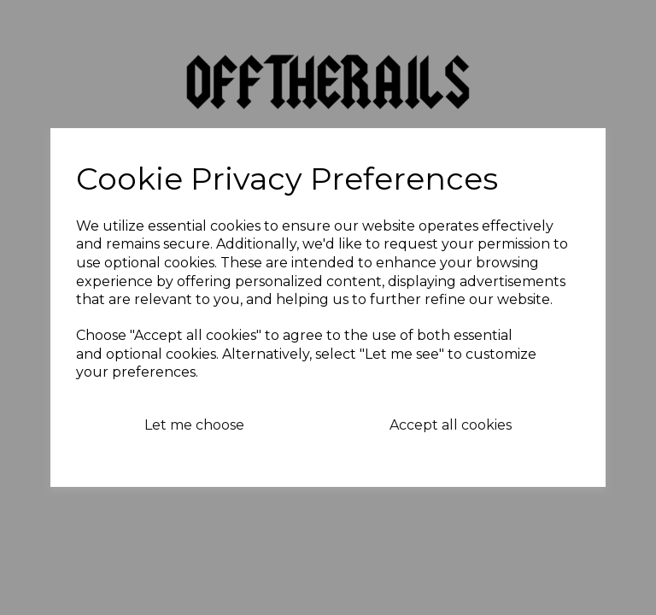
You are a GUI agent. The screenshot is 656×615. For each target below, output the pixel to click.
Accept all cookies (451, 425)
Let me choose (194, 425)
